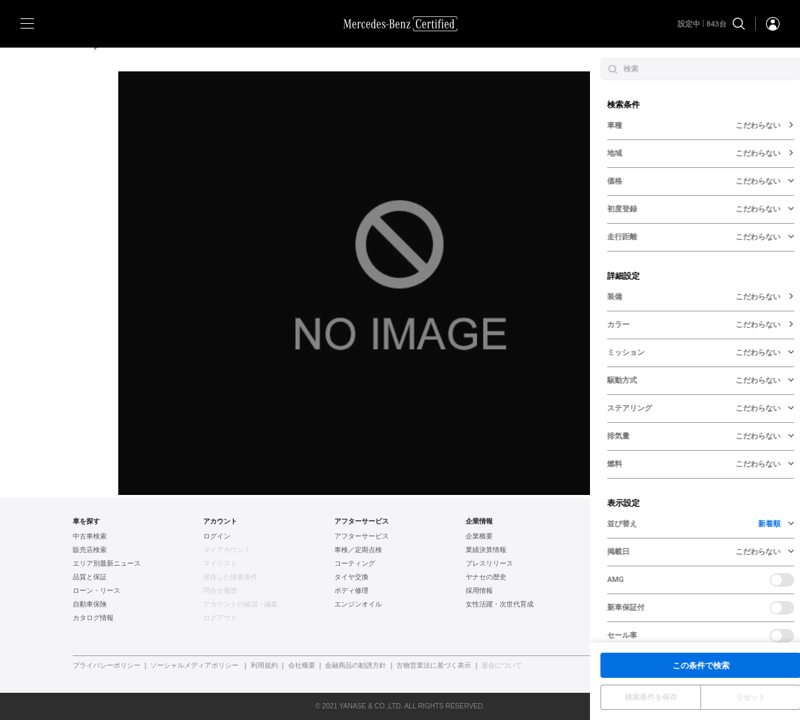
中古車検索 (90, 536)
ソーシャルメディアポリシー (194, 665)
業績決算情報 (486, 550)
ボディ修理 (351, 590)
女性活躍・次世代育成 (500, 604)
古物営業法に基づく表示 (433, 665)
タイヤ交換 (351, 577)
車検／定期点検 (358, 550)
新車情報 (610, 618)
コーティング (354, 563)
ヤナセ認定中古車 (624, 536)
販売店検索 (90, 550)
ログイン (216, 536)
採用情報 (479, 590)
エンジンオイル (358, 604)
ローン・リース (96, 590)
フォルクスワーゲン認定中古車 (644, 563)
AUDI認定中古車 (621, 577)
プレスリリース (489, 563)
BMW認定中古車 (622, 550)
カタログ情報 (93, 618)
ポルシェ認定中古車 (627, 590)
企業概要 (479, 536)
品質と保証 (90, 577)
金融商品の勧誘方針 (355, 665)
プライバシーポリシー (107, 665)
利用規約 (264, 665)
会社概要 (301, 665)
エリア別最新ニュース (107, 563)
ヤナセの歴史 (486, 577)
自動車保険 (90, 604)
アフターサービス (361, 536)
